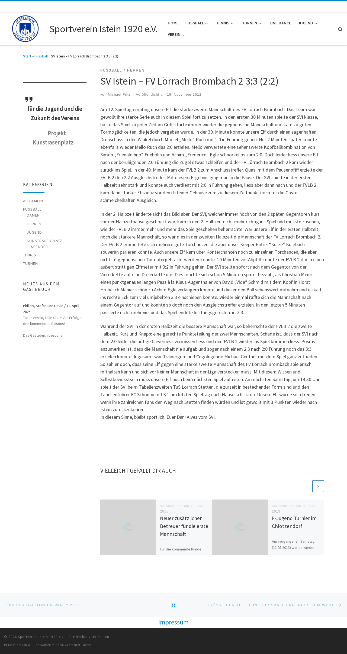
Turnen (30, 263)
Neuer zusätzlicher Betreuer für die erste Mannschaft (184, 526)
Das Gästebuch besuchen (44, 335)
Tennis (29, 255)
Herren (34, 223)
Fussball (41, 56)
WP (30, 645)
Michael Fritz (119, 94)
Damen (33, 215)
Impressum (173, 622)
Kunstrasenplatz (44, 240)
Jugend (34, 232)
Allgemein (33, 200)
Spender (39, 246)
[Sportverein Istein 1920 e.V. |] (25, 27)
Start (27, 56)
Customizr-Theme (78, 645)
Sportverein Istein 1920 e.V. (41, 636)
